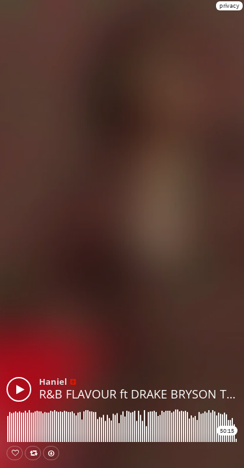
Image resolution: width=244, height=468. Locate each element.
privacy (229, 5)
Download (53, 453)
